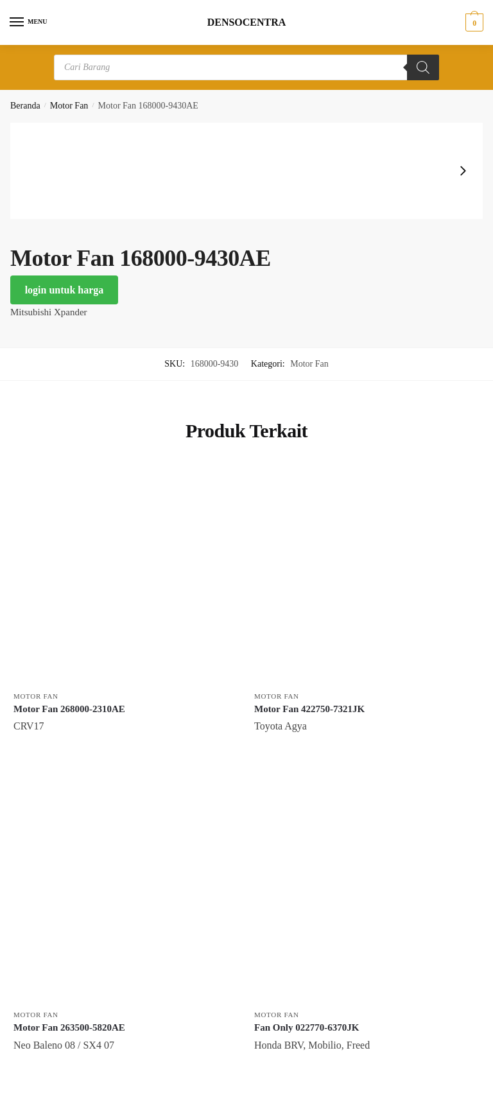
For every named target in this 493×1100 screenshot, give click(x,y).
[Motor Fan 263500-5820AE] (124, 891)
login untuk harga (64, 289)
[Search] (423, 67)
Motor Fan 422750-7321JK (309, 709)
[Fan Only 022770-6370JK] (365, 891)
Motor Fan (69, 105)
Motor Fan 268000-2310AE (69, 709)
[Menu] (29, 22)
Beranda (25, 105)
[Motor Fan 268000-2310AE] (124, 573)
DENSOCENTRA (246, 22)
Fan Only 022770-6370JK (306, 1027)
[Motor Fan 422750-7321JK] (365, 573)
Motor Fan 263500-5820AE (69, 1027)
